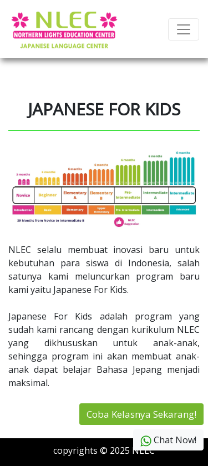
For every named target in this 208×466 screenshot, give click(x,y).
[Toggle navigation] (183, 29)
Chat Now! (168, 440)
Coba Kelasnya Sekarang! (141, 414)
